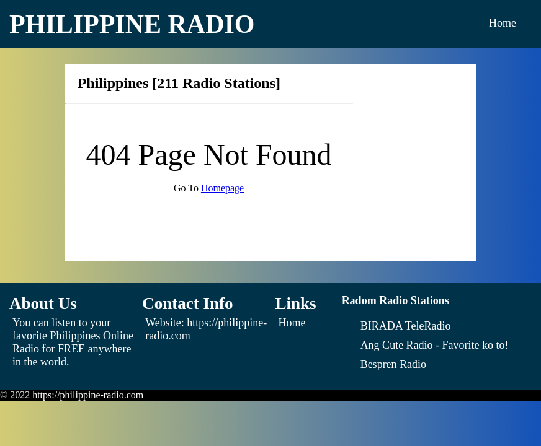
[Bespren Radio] (393, 364)
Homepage (222, 188)
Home (502, 23)
